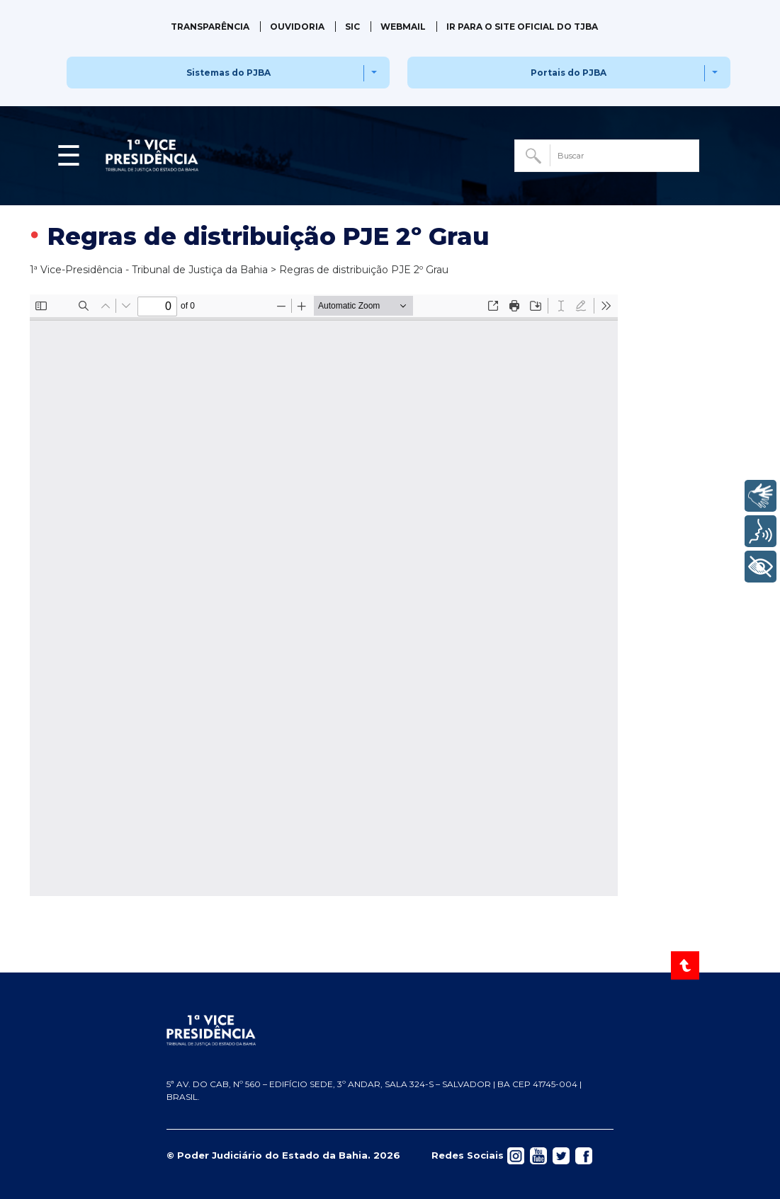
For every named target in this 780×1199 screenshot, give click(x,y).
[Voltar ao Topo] (686, 965)
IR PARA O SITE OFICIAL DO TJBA (522, 26)
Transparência (210, 26)
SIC (352, 26)
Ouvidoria (297, 26)
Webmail (403, 26)
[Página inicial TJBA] (390, 1030)
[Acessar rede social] (515, 1154)
